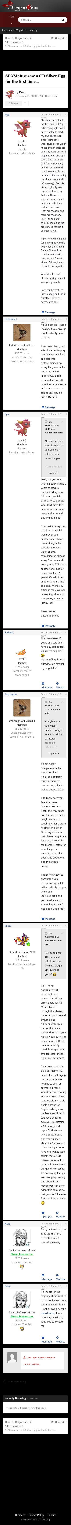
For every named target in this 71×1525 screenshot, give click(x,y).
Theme (20, 1515)
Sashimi (9, 632)
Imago (8, 925)
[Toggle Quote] (46, 421)
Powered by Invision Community (35, 1519)
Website (60, 685)
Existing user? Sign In (14, 30)
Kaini (7, 1223)
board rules (47, 1313)
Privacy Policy (36, 1515)
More (12, 20)
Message (48, 312)
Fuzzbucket (11, 319)
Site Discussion (48, 96)
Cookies (52, 1515)
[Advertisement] (35, 60)
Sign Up (33, 30)
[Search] (29, 20)
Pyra (21, 92)
